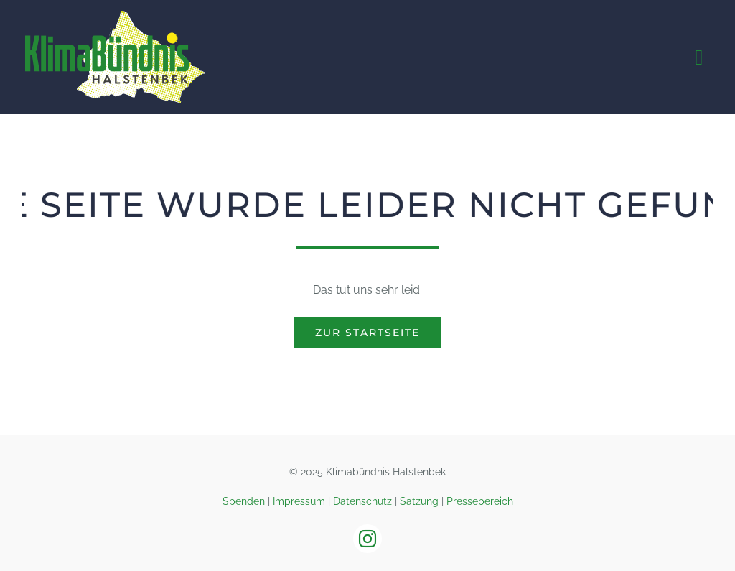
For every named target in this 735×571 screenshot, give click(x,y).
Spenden (244, 501)
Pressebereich (479, 501)
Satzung (419, 501)
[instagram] (367, 538)
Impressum (299, 501)
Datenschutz (362, 501)
